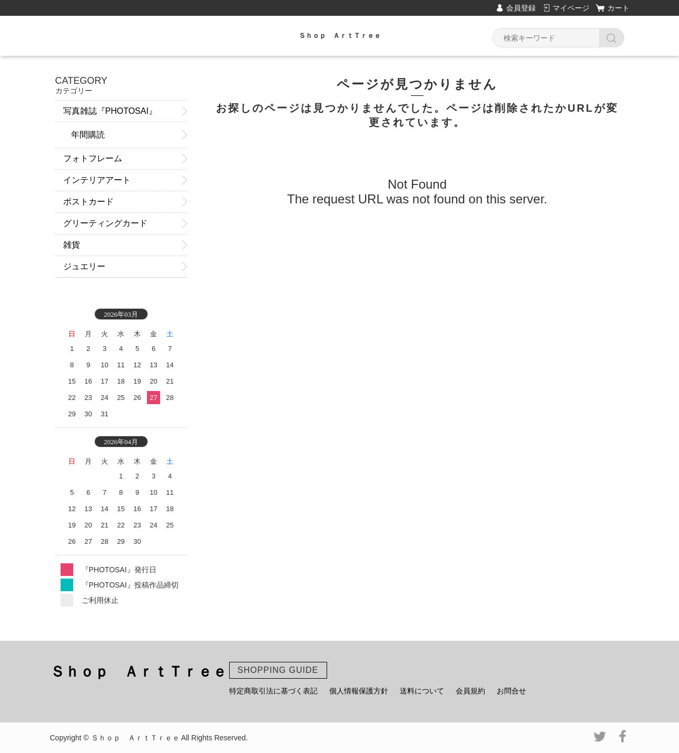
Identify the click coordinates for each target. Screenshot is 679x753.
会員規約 (470, 691)
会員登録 (521, 8)
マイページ (571, 8)
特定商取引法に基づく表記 (273, 691)
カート (618, 8)
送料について (422, 691)
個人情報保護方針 (358, 691)
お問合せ (511, 691)
